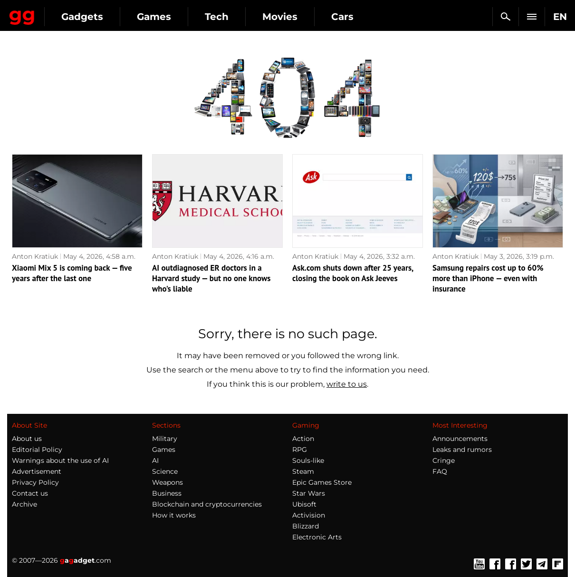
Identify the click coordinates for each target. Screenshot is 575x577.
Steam (303, 471)
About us (27, 438)
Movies (363, 16)
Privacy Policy (35, 482)
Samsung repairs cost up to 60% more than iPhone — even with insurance (487, 278)
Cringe (443, 460)
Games (237, 16)
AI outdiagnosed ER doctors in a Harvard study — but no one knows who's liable (211, 278)
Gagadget (64, 12)
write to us (346, 384)
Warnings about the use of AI (60, 460)
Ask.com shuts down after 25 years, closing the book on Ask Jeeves (352, 273)
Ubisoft (304, 504)
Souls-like (308, 460)
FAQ (439, 471)
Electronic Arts (317, 537)
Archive (24, 504)
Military (164, 438)
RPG (299, 449)
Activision (308, 515)
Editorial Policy (37, 449)
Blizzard (305, 526)
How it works (174, 515)
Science (165, 471)
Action (303, 438)
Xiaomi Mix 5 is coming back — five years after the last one (72, 273)
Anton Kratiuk (35, 256)
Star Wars (308, 493)
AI (155, 460)
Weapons (167, 482)
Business (167, 493)
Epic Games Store (322, 482)
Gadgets (166, 16)
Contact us (30, 493)
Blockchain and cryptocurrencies (207, 504)
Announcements (460, 438)
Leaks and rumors (462, 449)
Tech (300, 16)
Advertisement (36, 471)
